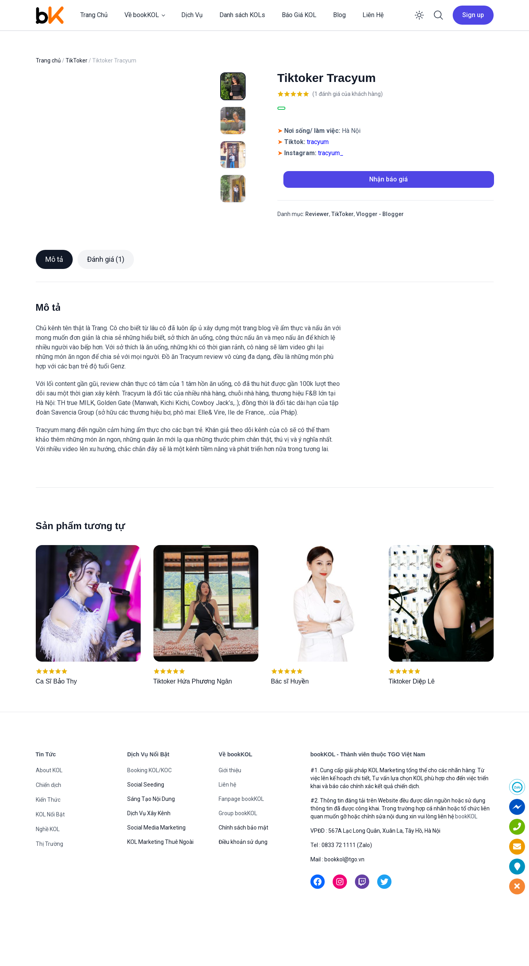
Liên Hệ (373, 15)
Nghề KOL (48, 866)
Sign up (473, 15)
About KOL (49, 807)
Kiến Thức (48, 837)
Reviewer (317, 214)
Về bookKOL (141, 15)
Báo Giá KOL (299, 15)
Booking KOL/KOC (149, 807)
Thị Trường (49, 881)
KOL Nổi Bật (50, 852)
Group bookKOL (238, 850)
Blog (339, 15)
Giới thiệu (230, 807)
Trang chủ (48, 60)
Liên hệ (227, 822)
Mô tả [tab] (54, 296)
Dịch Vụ (192, 15)
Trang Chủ (94, 15)
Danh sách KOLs (242, 15)
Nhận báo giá (388, 179)
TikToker (76, 60)
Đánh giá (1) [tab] (105, 296)
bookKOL (466, 854)
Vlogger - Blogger (380, 214)
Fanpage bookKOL (241, 836)
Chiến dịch (48, 822)
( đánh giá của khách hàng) (347, 94)
